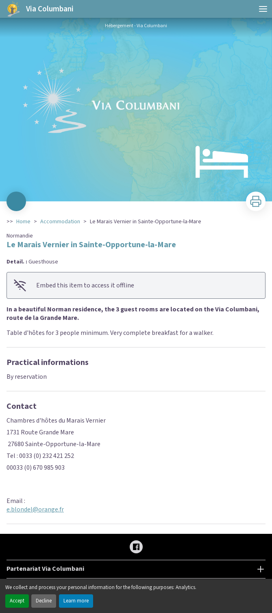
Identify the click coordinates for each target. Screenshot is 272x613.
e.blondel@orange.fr (35, 509)
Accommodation (60, 222)
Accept (17, 600)
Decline (44, 600)
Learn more (76, 600)
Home (23, 222)
